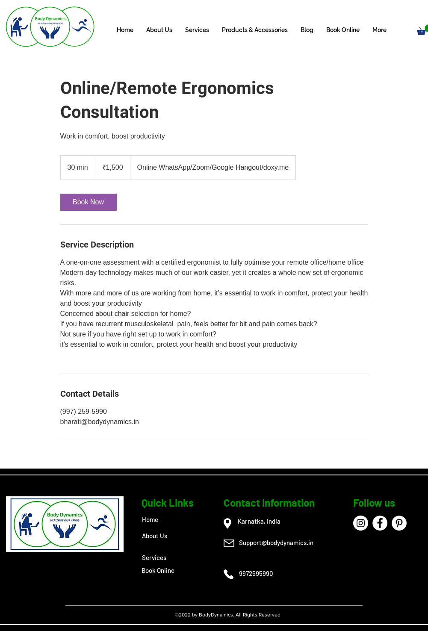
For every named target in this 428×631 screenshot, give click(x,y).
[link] (88, 202)
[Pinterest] (399, 523)
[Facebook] (379, 523)
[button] (197, 30)
